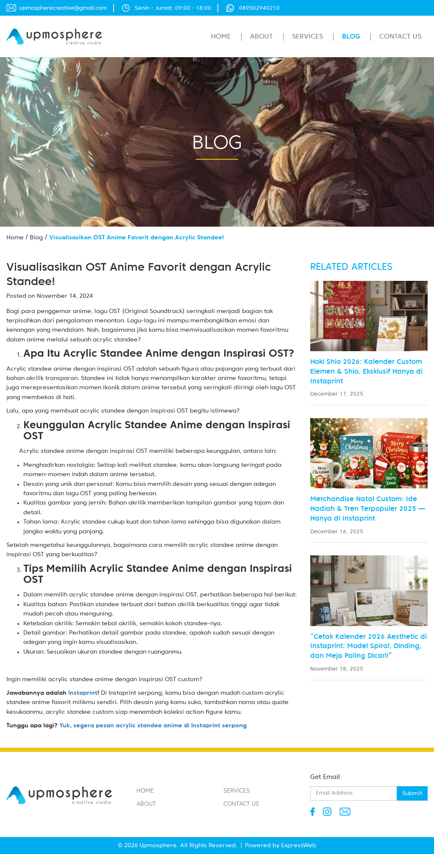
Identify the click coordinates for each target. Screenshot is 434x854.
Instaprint (82, 693)
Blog (351, 36)
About (261, 36)
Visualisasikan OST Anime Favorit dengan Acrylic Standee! (136, 238)
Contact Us (400, 36)
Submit (412, 793)
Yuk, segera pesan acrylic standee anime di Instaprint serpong (152, 726)
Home (221, 36)
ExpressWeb (298, 845)
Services (307, 36)
